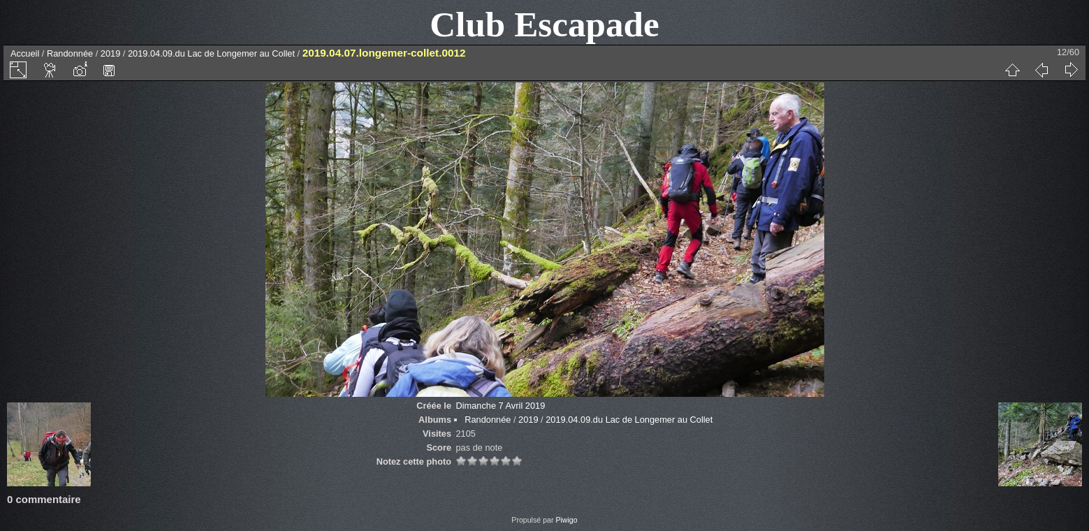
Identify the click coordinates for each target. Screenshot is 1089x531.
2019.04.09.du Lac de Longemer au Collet (211, 53)
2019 (110, 53)
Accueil (24, 53)
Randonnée (70, 53)
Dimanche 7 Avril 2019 (500, 405)
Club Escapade (544, 24)
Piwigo (566, 520)
